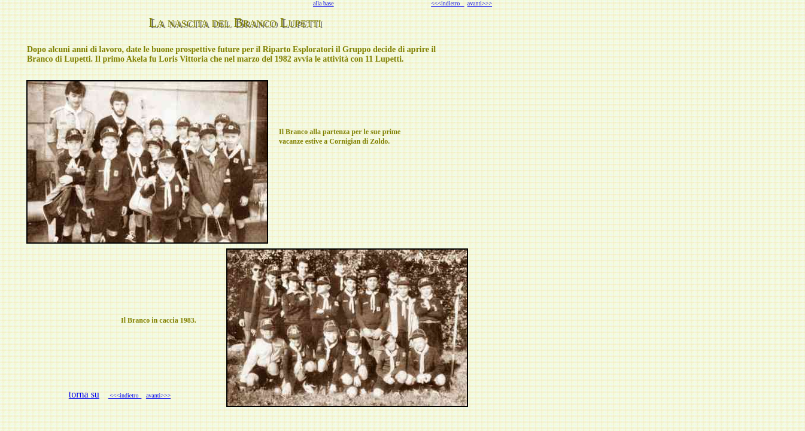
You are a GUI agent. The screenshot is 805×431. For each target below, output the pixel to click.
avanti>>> (479, 3)
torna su (84, 394)
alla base (323, 3)
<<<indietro (447, 3)
